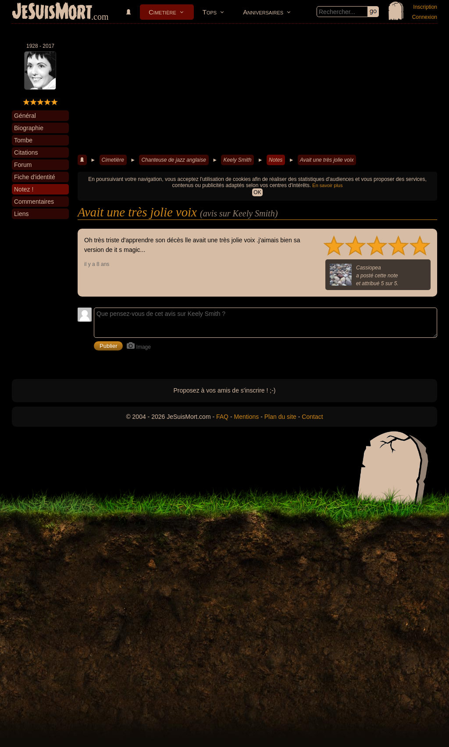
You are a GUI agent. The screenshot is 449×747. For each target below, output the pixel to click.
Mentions (246, 416)
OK (257, 192)
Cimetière (162, 12)
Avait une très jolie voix (327, 160)
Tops (210, 12)
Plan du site (280, 416)
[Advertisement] (257, 89)
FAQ (222, 416)
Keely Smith (237, 160)
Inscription (425, 7)
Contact (312, 416)
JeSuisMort (52, 12)
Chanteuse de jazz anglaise (173, 160)
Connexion (424, 17)
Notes (275, 160)
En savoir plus (327, 185)
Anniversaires (263, 12)
